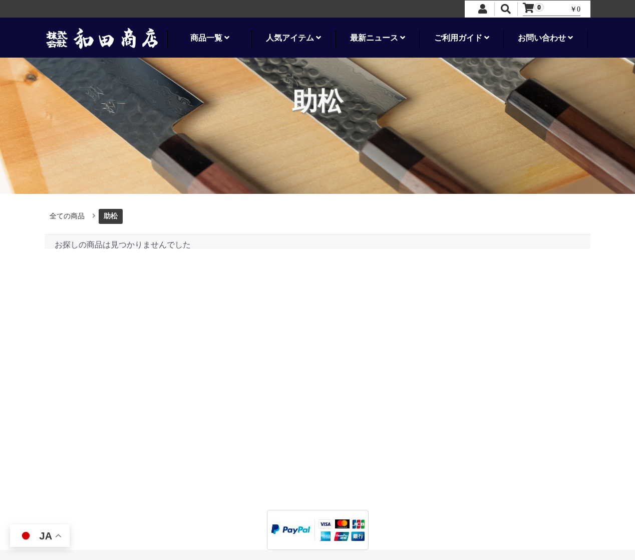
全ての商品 (67, 216)
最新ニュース (377, 38)
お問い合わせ (545, 38)
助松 (111, 216)
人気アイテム (293, 38)
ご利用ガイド (461, 38)
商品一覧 (209, 38)
